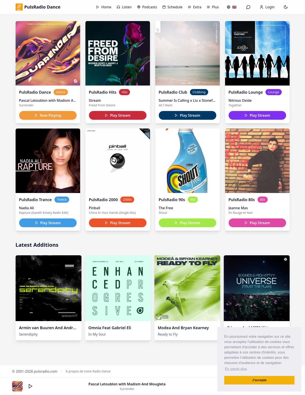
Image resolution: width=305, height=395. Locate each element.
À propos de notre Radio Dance (88, 371)
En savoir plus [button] (236, 369)
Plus (213, 7)
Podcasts (147, 7)
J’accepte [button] (259, 380)
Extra (194, 7)
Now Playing (47, 115)
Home (103, 7)
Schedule (172, 7)
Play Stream (117, 115)
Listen (124, 7)
